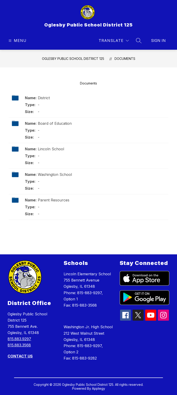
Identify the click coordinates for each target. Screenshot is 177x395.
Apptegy (98, 388)
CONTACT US (20, 356)
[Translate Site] (113, 41)
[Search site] (139, 40)
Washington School (55, 174)
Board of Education (55, 123)
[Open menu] (17, 41)
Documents (125, 59)
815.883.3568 (19, 345)
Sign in (158, 40)
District (44, 98)
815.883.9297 (19, 339)
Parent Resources (53, 200)
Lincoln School (51, 149)
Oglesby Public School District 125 (73, 59)
